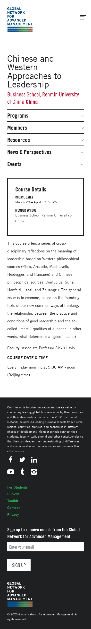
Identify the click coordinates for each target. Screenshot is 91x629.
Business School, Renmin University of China (43, 98)
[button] (83, 17)
